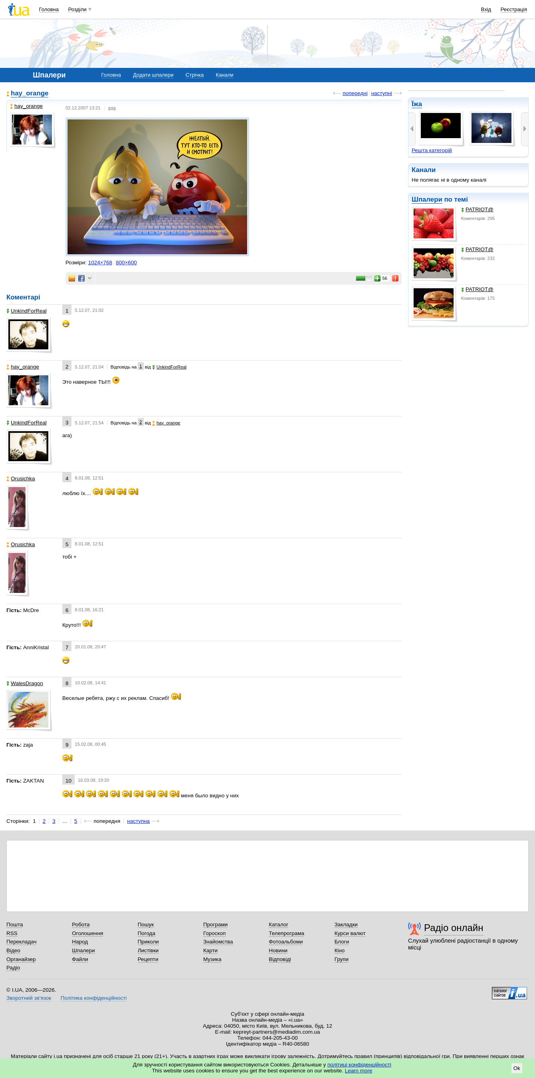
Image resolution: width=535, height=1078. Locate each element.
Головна (49, 9)
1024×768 (100, 263)
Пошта (14, 924)
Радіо (13, 968)
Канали (225, 75)
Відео (13, 950)
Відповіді (280, 959)
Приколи (148, 942)
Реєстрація (514, 9)
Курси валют (350, 933)
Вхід (486, 9)
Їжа (417, 104)
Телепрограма (286, 933)
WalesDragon (24, 683)
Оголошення (87, 933)
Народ (80, 942)
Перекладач (21, 942)
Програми (215, 924)
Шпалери (427, 199)
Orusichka (20, 479)
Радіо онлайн (453, 927)
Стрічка (195, 75)
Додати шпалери (153, 75)
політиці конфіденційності (359, 1065)
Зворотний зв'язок (28, 998)
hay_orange (29, 93)
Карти (210, 950)
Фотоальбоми (286, 942)
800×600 (126, 263)
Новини (278, 950)
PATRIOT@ (477, 209)
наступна (138, 821)
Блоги (342, 942)
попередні (355, 93)
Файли (80, 959)
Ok (516, 1068)
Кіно (340, 950)
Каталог (278, 924)
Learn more (359, 1071)
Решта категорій (432, 150)
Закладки (346, 924)
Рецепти (148, 959)
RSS (12, 933)
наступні (381, 93)
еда (112, 107)
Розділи (77, 9)
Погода (146, 933)
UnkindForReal (26, 311)
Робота (80, 924)
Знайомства (218, 942)
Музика (212, 959)
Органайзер (21, 959)
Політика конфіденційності (94, 998)
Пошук (146, 924)
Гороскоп (214, 933)
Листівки (148, 950)
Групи (342, 959)
